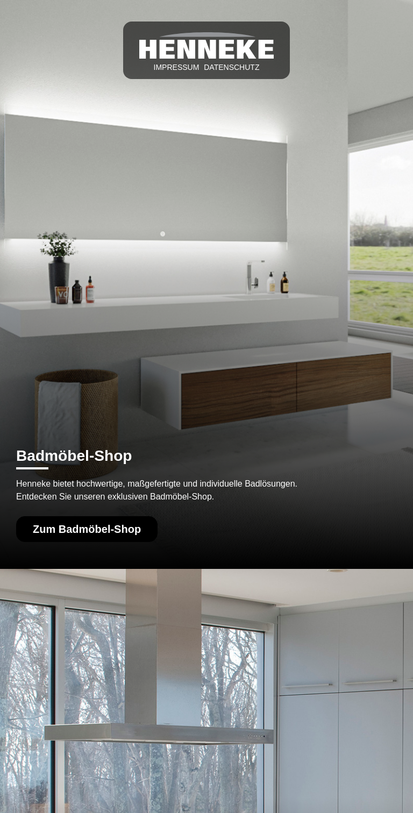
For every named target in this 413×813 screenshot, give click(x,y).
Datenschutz (231, 67)
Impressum (177, 67)
